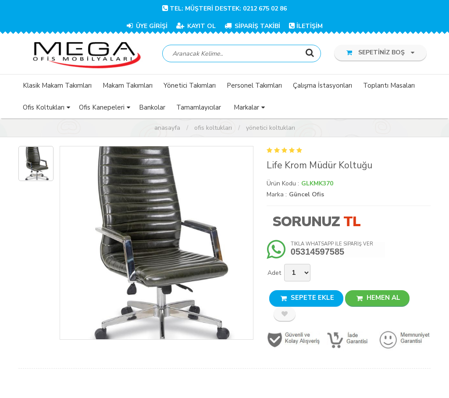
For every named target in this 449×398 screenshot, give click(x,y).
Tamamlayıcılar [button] (198, 108)
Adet (274, 274)
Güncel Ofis (306, 196)
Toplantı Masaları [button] (389, 86)
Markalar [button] (246, 108)
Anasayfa (167, 129)
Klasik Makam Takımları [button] (57, 86)
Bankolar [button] (152, 108)
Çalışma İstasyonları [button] (322, 86)
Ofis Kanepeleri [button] (102, 108)
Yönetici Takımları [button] (190, 86)
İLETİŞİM (306, 26)
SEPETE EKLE (307, 299)
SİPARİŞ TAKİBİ (252, 26)
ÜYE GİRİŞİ (147, 26)
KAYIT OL (196, 26)
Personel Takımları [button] (254, 86)
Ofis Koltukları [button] (43, 108)
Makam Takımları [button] (128, 86)
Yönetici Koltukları (270, 129)
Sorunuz (306, 222)
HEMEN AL (378, 299)
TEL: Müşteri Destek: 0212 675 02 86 (224, 8)
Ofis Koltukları (213, 129)
